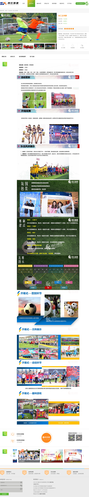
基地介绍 (46, 3)
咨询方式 (12, 56)
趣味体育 (39, 3)
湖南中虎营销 (42, 493)
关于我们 (69, 3)
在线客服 (73, 47)
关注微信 (82, 47)
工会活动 (10, 10)
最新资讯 (62, 3)
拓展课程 (31, 3)
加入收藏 (63, 47)
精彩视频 (54, 3)
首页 (24, 3)
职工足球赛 (15, 10)
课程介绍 (4, 56)
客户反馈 (32, 56)
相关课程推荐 (22, 56)
